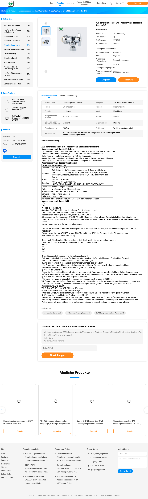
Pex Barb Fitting (17, 54)
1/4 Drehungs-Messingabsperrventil (78, 313)
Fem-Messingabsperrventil (52, 313)
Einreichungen (57, 355)
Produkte (4, 457)
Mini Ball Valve (17, 62)
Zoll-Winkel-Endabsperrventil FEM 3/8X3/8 (20, 118)
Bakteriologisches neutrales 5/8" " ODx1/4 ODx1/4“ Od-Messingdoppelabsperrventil (18, 424)
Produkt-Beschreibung (68, 96)
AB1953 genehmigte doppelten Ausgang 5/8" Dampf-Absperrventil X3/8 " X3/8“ (55, 424)
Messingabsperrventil (17, 45)
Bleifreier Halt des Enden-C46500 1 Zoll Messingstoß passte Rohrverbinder (35, 479)
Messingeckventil (17, 58)
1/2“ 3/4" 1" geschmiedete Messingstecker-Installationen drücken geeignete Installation (36, 457)
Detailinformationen (49, 96)
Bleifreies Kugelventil (17, 41)
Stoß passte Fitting (17, 36)
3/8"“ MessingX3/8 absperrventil (19, 109)
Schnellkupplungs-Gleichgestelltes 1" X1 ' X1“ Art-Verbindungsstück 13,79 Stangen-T (69, 469)
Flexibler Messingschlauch (17, 49)
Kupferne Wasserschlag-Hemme (17, 74)
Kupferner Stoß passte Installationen (17, 31)
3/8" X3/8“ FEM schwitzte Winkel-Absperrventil (18, 101)
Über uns (4, 460)
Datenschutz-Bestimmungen (7, 475)
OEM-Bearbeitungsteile (17, 84)
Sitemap (4, 467)
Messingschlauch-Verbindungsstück (17, 68)
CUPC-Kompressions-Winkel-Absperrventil (110, 313)
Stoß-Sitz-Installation (17, 25)
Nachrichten (5, 464)
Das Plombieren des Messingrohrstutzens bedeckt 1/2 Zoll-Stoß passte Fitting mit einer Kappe (69, 457)
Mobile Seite (6, 471)
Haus (3, 454)
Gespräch (137, 3)
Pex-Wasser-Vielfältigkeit (17, 79)
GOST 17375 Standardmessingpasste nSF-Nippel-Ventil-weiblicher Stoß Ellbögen (36, 469)
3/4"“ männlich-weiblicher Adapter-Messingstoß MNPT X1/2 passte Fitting (68, 479)
